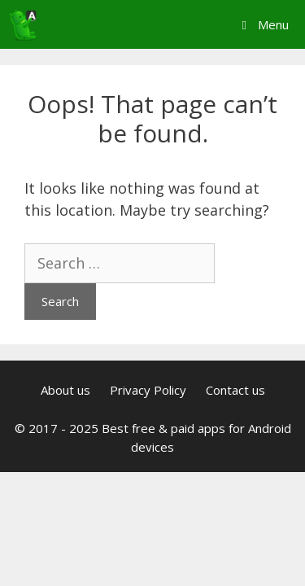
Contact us (235, 390)
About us (65, 390)
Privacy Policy (148, 390)
